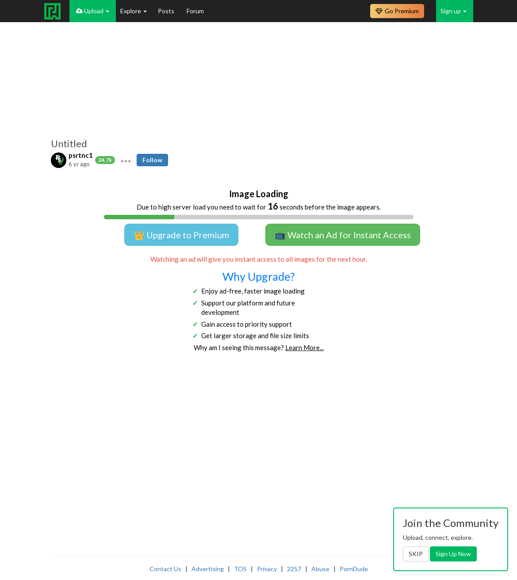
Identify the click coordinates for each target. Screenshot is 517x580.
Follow (152, 160)
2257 (294, 568)
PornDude (354, 568)
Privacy (267, 568)
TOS (240, 568)
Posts (167, 11)
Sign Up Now (453, 553)
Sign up (453, 11)
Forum (195, 11)
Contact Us (165, 568)
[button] (126, 160)
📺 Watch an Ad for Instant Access (343, 234)
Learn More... (304, 347)
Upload (92, 11)
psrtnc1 (81, 155)
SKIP (416, 553)
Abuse (320, 568)
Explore (133, 11)
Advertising (207, 568)
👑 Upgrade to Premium (181, 234)
